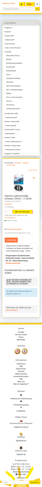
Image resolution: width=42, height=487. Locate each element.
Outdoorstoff (9, 36)
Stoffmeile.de (21, 441)
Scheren (8, 101)
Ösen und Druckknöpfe (13, 97)
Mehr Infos (22, 474)
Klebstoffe (9, 82)
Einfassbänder (10, 71)
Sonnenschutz (9, 44)
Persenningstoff (10, 125)
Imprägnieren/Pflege (12, 78)
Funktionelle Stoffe (11, 113)
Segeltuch (8, 28)
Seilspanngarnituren (12, 108)
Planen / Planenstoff (11, 121)
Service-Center (21, 335)
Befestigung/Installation (13, 63)
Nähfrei (8, 93)
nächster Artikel (32, 170)
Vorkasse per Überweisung (21, 399)
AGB (21, 366)
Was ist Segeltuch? (21, 384)
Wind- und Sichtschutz (12, 48)
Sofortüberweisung (21, 405)
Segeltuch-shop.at (21, 427)
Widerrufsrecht (21, 374)
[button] (37, 4)
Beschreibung (11, 240)
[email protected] (13, 263)
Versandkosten (10, 218)
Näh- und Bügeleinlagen (14, 90)
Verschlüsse (10, 105)
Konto (21, 337)
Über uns (21, 382)
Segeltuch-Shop (8, 3)
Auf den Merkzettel (14, 229)
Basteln (8, 59)
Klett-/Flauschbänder (13, 86)
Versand (21, 371)
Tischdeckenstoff (10, 117)
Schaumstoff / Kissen (12, 129)
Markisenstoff (9, 40)
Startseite (17, 163)
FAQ (21, 379)
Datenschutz (21, 369)
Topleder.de (21, 454)
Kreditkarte (21, 411)
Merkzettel (21, 340)
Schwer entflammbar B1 (13, 141)
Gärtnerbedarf (9, 133)
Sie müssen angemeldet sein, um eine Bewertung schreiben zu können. (19, 282)
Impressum (21, 364)
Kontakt (21, 332)
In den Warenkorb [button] (22, 212)
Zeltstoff (7, 32)
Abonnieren (34, 482)
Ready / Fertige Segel (12, 145)
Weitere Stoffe (9, 137)
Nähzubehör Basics (12, 55)
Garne (8, 74)
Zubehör (7, 52)
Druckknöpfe (10, 67)
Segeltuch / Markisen (12, 153)
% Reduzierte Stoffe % (12, 149)
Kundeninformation (20, 376)
